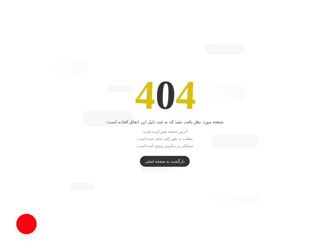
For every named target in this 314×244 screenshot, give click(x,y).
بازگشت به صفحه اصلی (157, 161)
